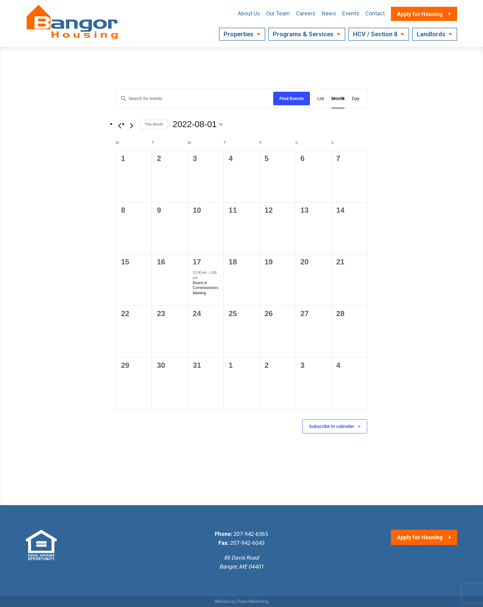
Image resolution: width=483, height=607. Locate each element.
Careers (305, 13)
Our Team (278, 13)
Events (350, 13)
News (329, 13)
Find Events (291, 98)
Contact (375, 13)
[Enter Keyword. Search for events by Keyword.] (194, 98)
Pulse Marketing (252, 601)
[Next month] (131, 125)
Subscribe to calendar (331, 426)
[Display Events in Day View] (355, 98)
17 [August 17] (197, 262)
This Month (154, 124)
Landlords (431, 34)
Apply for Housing (420, 537)
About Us (249, 13)
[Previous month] (119, 125)
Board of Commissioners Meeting (205, 288)
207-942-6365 (250, 534)
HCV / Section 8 (375, 34)
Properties (239, 34)
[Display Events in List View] (320, 98)
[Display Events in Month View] (337, 98)
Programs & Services (303, 34)
